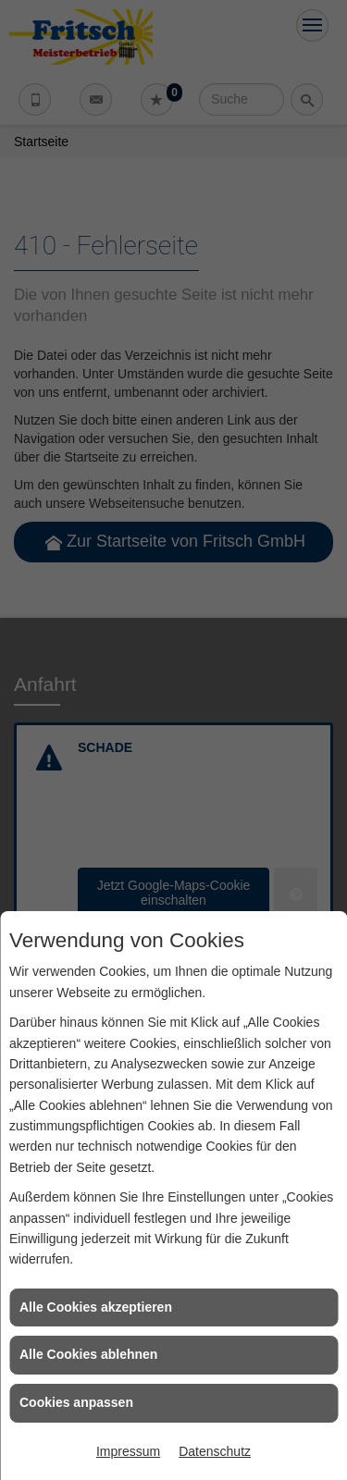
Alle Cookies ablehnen (88, 1354)
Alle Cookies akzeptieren (95, 1307)
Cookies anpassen (76, 1402)
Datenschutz (215, 1451)
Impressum (128, 1451)
